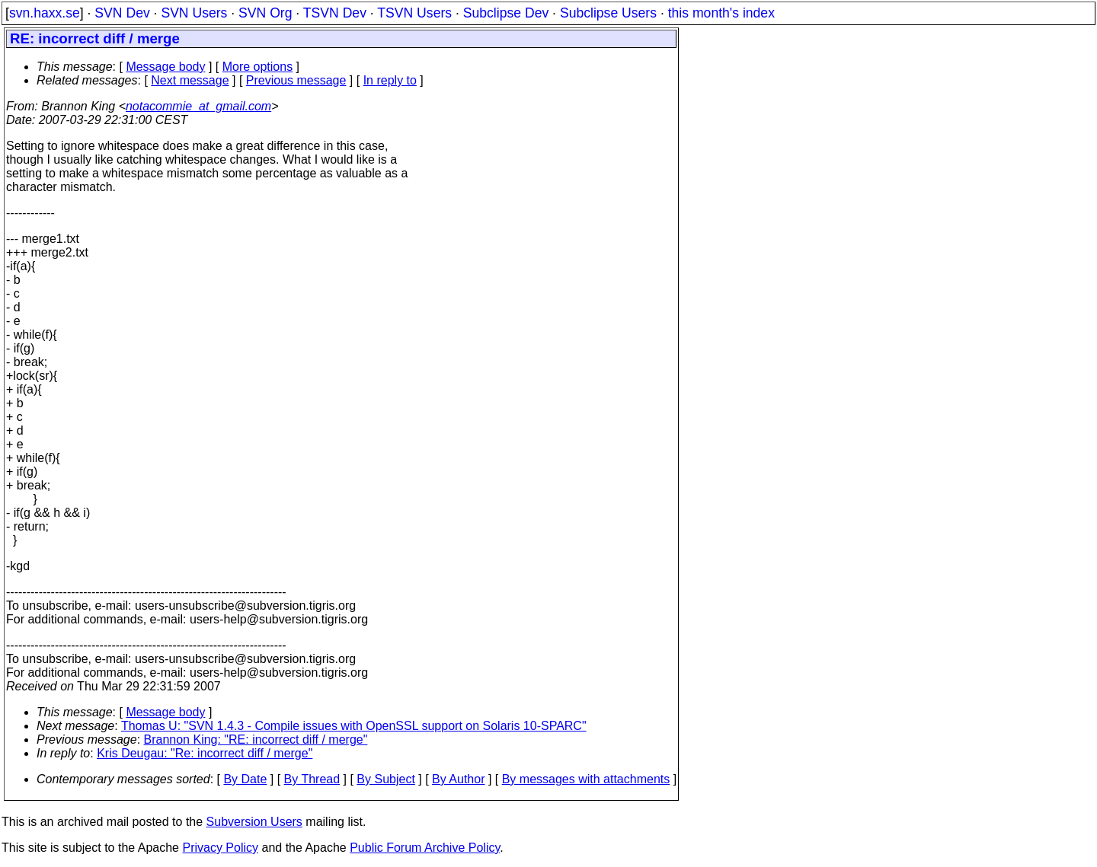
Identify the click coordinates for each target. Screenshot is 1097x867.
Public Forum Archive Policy (425, 847)
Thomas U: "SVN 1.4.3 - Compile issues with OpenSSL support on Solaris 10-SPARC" (354, 725)
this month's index (721, 13)
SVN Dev (121, 13)
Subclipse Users (608, 13)
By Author (458, 779)
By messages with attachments (586, 779)
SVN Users (194, 13)
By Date (245, 779)
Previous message (296, 80)
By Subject (385, 779)
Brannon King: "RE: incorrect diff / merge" (256, 739)
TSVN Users (414, 13)
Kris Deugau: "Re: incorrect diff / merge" (204, 753)
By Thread (312, 779)
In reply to (390, 80)
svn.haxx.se (44, 13)
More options (257, 66)
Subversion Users (254, 821)
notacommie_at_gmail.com (198, 106)
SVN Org (265, 13)
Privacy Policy (220, 847)
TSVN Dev (334, 13)
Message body (165, 66)
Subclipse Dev (505, 13)
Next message (190, 80)
